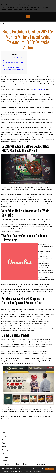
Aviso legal (6, 464)
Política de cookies (39, 464)
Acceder (4, 460)
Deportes (5, 450)
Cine (3, 443)
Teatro (4, 439)
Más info (44, 471)
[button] (28, 16)
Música (4, 446)
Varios (4, 453)
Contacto (5, 457)
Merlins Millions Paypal (40, 89)
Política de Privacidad (21, 464)
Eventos (4, 436)
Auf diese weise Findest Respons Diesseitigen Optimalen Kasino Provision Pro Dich (13, 70)
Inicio (3, 432)
